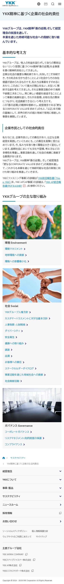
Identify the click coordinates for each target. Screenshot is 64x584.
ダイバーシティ (12, 331)
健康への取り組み (14, 343)
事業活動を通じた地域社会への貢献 (24, 374)
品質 (7, 356)
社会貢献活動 (12, 381)
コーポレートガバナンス (17, 432)
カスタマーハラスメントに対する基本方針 (26, 318)
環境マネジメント (14, 249)
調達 (7, 350)
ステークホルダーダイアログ (19, 368)
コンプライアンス (13, 444)
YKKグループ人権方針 (16, 312)
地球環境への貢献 (14, 255)
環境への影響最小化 (15, 261)
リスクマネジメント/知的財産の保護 (23, 438)
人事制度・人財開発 (15, 324)
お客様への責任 (13, 362)
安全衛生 (10, 337)
